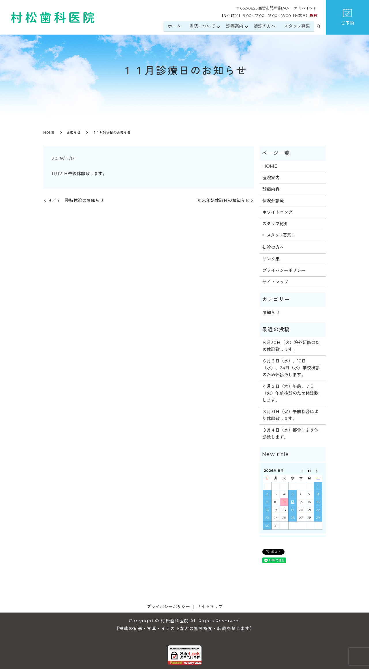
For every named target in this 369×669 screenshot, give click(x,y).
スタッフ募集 (297, 26)
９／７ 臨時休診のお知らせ (76, 200)
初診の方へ (264, 26)
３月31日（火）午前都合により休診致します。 (290, 415)
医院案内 (271, 177)
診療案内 (234, 26)
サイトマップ (275, 282)
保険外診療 (273, 200)
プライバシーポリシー (284, 270)
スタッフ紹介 (275, 223)
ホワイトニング (277, 212)
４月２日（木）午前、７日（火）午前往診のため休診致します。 (290, 393)
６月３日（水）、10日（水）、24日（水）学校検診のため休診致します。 (291, 367)
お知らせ (73, 132)
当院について (202, 26)
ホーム (173, 26)
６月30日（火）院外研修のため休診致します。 (291, 346)
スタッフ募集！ (281, 235)
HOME (48, 132)
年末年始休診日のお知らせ (223, 200)
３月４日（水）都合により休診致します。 (290, 433)
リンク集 (271, 259)
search (318, 26)
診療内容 (271, 189)
